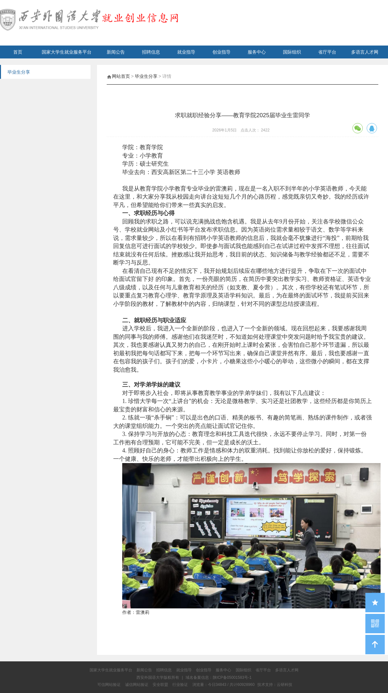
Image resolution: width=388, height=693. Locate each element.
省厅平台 (327, 52)
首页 (17, 52)
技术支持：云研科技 (274, 684)
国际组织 (292, 52)
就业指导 (186, 52)
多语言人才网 (364, 52)
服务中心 (257, 52)
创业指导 (221, 52)
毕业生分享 (146, 76)
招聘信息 (151, 52)
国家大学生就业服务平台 (67, 52)
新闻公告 (116, 52)
